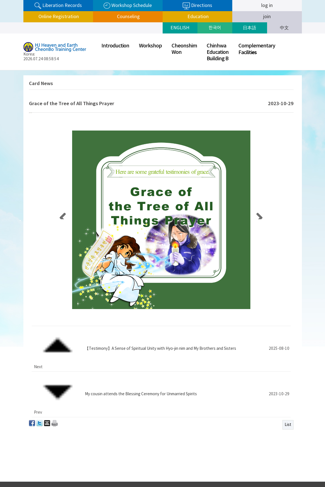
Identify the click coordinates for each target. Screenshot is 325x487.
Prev (243, 468)
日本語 (249, 27)
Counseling (128, 16)
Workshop (150, 46)
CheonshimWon (184, 49)
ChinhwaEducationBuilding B (218, 52)
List (288, 392)
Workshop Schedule (128, 6)
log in (267, 5)
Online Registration (58, 16)
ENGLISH (179, 27)
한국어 (215, 27)
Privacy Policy (218, 466)
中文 (284, 27)
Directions (197, 6)
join (267, 16)
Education (197, 16)
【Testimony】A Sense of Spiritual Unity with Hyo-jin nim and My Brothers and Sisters (160, 372)
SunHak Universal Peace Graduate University (272, 468)
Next (300, 468)
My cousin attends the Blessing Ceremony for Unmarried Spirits (141, 380)
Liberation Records (58, 6)
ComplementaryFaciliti (256, 49)
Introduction (115, 46)
